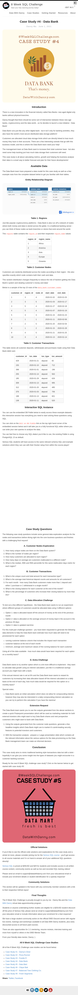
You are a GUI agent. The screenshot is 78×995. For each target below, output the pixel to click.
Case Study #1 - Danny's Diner (18, 952)
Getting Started (49, 13)
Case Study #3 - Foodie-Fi (16, 958)
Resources (63, 13)
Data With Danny (17, 13)
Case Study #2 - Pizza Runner (17, 955)
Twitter (11, 978)
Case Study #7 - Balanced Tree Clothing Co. (23, 971)
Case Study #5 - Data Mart (16, 964)
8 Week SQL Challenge (27, 4)
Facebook (19, 978)
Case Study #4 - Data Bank (16, 961)
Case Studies (33, 13)
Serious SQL (7, 866)
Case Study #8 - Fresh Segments (18, 974)
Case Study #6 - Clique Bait (16, 967)
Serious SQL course (51, 855)
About (73, 13)
